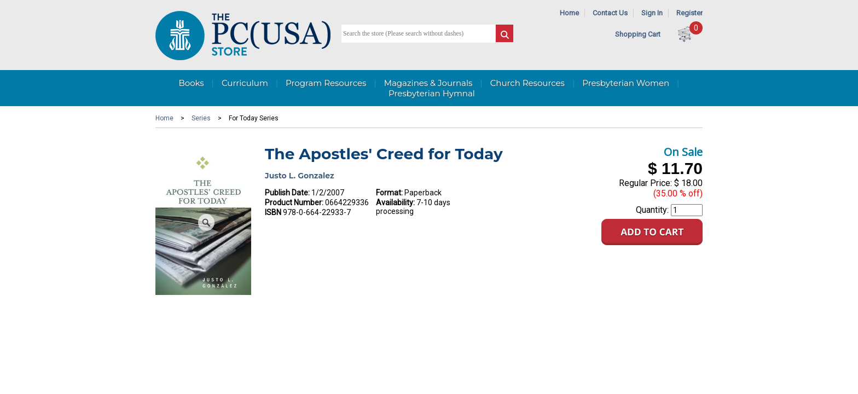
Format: (389, 192)
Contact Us (610, 13)
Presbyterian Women (625, 83)
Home (569, 13)
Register (689, 13)
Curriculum (245, 83)
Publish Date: (287, 192)
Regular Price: (645, 183)
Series (201, 118)
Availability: (395, 202)
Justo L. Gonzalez (299, 176)
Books (191, 83)
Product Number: (294, 202)
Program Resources (326, 83)
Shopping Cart (637, 34)
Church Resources (527, 83)
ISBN (273, 212)
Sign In (652, 13)
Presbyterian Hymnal (432, 93)
